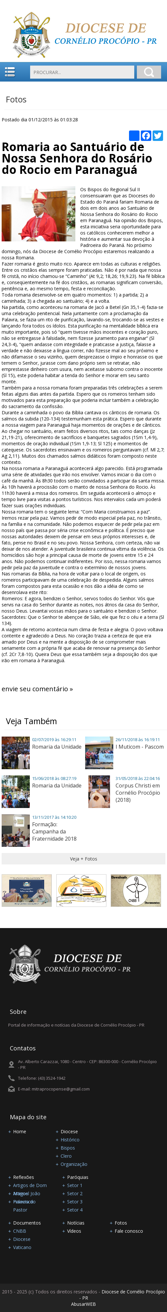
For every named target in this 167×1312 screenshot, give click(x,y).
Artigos (20, 1193)
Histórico (70, 1140)
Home (19, 1131)
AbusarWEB (83, 1304)
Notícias (75, 1223)
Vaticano (22, 1247)
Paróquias (77, 1177)
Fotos (16, 99)
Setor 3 (75, 1201)
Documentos (27, 1223)
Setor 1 (75, 1185)
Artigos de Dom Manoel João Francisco (30, 1185)
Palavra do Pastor (24, 1202)
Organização (74, 1164)
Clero (66, 1156)
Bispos (68, 1148)
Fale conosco (129, 1231)
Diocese (69, 1131)
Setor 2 (75, 1193)
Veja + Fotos (83, 859)
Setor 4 (75, 1210)
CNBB (19, 1231)
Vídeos (74, 1231)
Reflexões (23, 1177)
